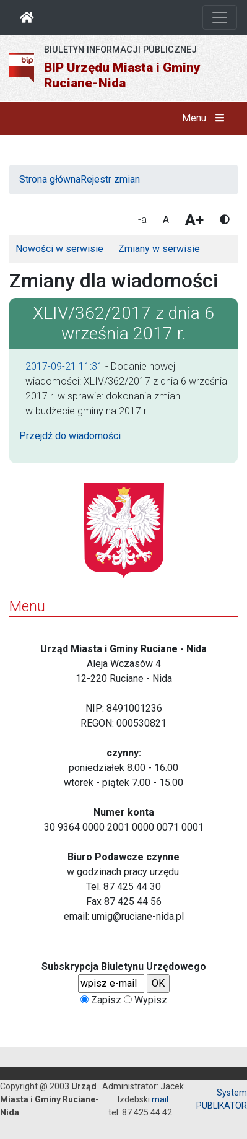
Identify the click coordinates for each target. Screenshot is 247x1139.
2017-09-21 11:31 (64, 366)
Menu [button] (206, 118)
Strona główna (49, 179)
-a (142, 219)
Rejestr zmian (110, 179)
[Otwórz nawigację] (219, 17)
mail (160, 1099)
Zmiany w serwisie (159, 249)
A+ (194, 220)
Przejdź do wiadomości (70, 436)
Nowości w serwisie (59, 249)
